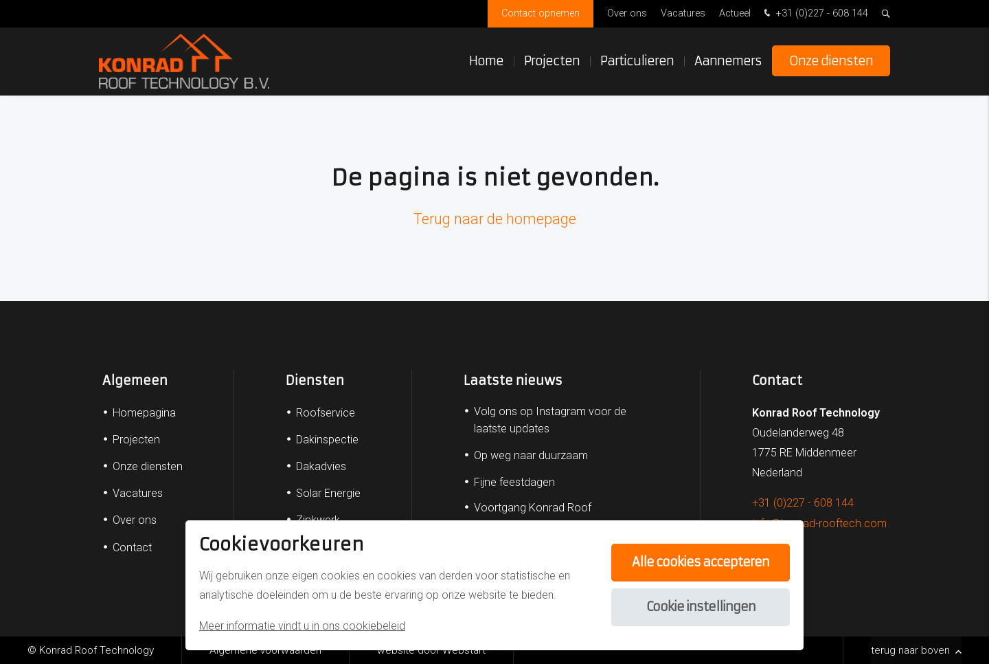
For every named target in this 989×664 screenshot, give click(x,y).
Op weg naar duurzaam (531, 455)
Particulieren (637, 61)
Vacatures (683, 13)
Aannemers (728, 61)
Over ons (627, 13)
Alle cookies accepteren (699, 563)
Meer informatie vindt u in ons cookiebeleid (302, 625)
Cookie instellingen (699, 607)
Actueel (735, 13)
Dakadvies (321, 466)
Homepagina (144, 412)
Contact (132, 547)
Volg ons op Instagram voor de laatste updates (550, 420)
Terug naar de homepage (494, 219)
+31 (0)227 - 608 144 (814, 14)
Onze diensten (831, 61)
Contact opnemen (540, 13)
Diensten (315, 380)
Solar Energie (328, 493)
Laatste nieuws (513, 380)
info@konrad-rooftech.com (819, 523)
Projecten (552, 61)
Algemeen (135, 380)
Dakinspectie (327, 439)
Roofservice (325, 412)
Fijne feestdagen (514, 482)
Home (486, 61)
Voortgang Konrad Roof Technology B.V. (532, 516)
